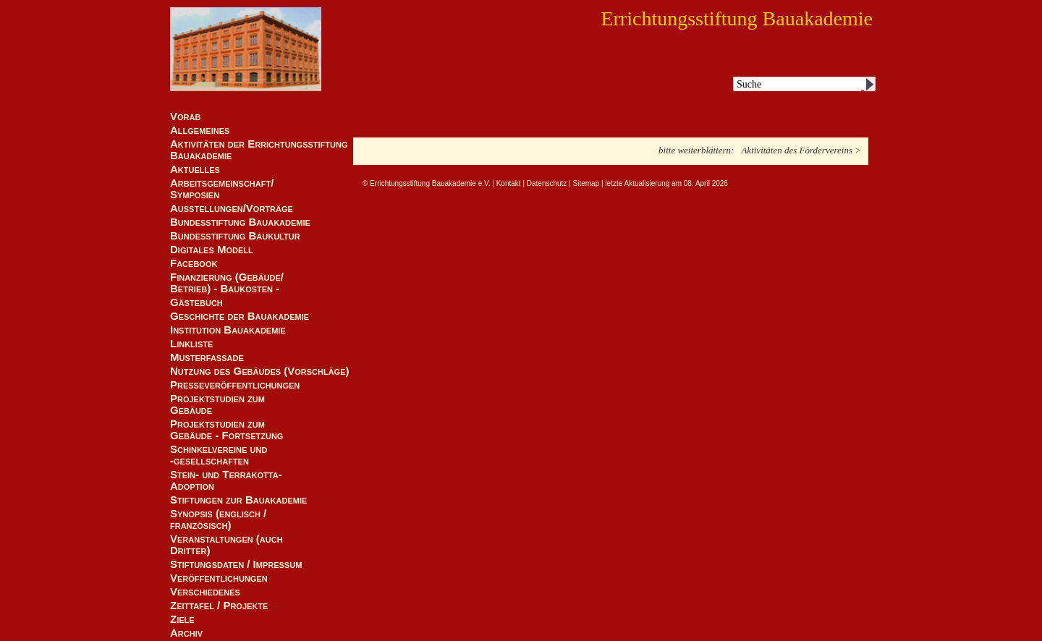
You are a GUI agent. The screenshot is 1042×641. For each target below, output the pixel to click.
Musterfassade (207, 357)
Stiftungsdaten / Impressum (236, 564)
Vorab (185, 116)
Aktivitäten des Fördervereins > (801, 150)
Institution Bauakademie (228, 330)
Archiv (186, 633)
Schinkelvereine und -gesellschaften (218, 455)
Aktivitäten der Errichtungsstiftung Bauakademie (259, 149)
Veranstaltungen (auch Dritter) (226, 544)
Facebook (193, 263)
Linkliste (191, 343)
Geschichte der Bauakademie (239, 316)
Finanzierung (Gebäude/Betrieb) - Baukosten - (227, 282)
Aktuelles (195, 169)
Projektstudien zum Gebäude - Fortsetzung (226, 429)
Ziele (182, 619)
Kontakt (508, 183)
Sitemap (586, 183)
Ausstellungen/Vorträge (231, 208)
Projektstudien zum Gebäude (217, 404)
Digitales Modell (211, 249)
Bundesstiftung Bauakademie (240, 222)
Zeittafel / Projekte (219, 605)
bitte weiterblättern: (696, 150)
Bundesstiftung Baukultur (235, 236)
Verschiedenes (205, 592)
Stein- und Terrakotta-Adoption (226, 480)
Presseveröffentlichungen (235, 385)
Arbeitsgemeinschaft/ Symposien (222, 188)
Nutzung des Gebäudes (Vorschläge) (260, 371)
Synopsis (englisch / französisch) (218, 519)
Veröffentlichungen (219, 578)
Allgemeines (199, 130)
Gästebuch (196, 302)
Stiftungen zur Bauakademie (238, 500)
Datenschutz (547, 183)
